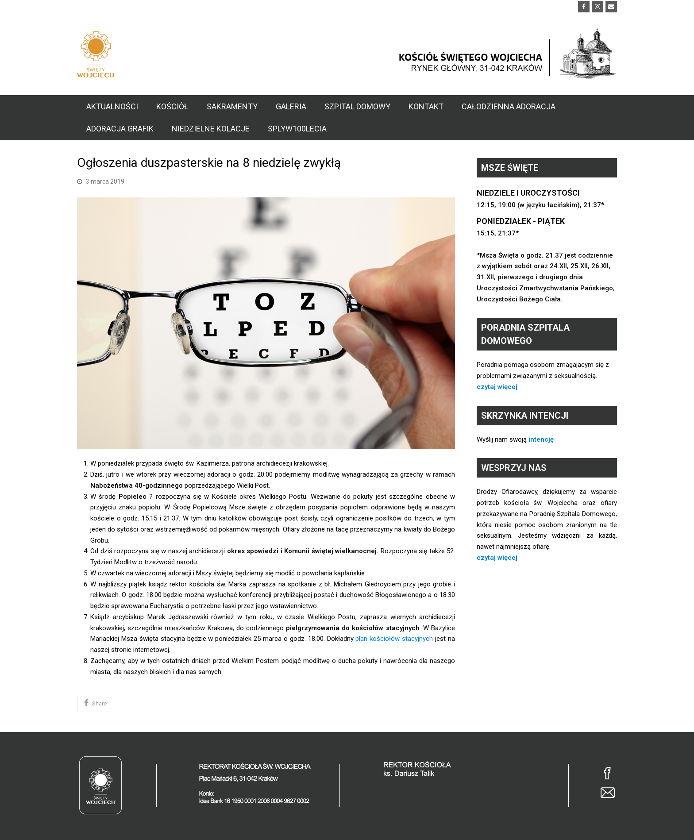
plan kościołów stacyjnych (394, 639)
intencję (541, 439)
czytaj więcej (497, 387)
